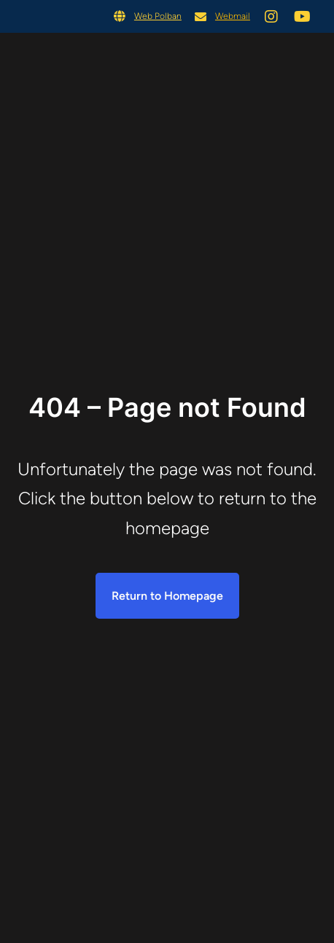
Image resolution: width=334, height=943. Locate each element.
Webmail (232, 16)
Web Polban (158, 16)
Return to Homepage (167, 596)
